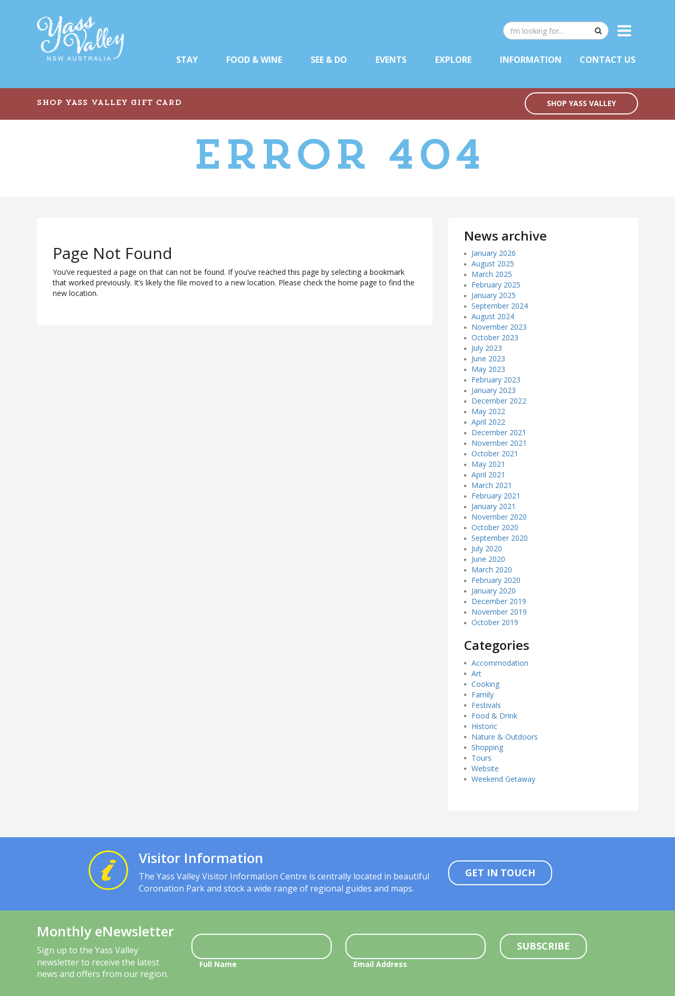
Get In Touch (500, 872)
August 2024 (492, 316)
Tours (481, 758)
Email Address (380, 964)
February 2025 (495, 285)
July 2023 (486, 348)
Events (391, 59)
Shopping (487, 747)
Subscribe (543, 946)
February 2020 (495, 580)
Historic (484, 726)
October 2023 (494, 337)
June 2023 (488, 358)
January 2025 (493, 295)
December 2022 (498, 401)
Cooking (485, 684)
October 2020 (494, 527)
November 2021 (499, 443)
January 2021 (493, 506)
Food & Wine (254, 59)
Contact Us (607, 59)
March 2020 (491, 569)
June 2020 (488, 559)
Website (485, 768)
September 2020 (499, 538)
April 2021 (488, 475)
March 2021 (491, 485)
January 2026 (493, 253)
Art (476, 673)
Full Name (218, 964)
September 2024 (499, 306)
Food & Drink (494, 716)
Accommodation (499, 663)
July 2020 (486, 548)
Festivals (486, 705)
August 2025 (492, 263)
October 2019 (494, 622)
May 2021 (488, 464)
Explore (453, 59)
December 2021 (498, 432)
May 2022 (488, 411)
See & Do (329, 59)
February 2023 (495, 380)
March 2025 (491, 274)
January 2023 (493, 390)
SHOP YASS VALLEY (581, 103)
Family (482, 694)
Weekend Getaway (503, 779)
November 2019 (499, 612)
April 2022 (488, 422)
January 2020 (493, 591)
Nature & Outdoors (504, 737)
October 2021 (494, 453)
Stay (187, 59)
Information (531, 59)
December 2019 (498, 601)
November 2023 (499, 327)
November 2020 (499, 517)
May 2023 (488, 369)
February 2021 (495, 496)
